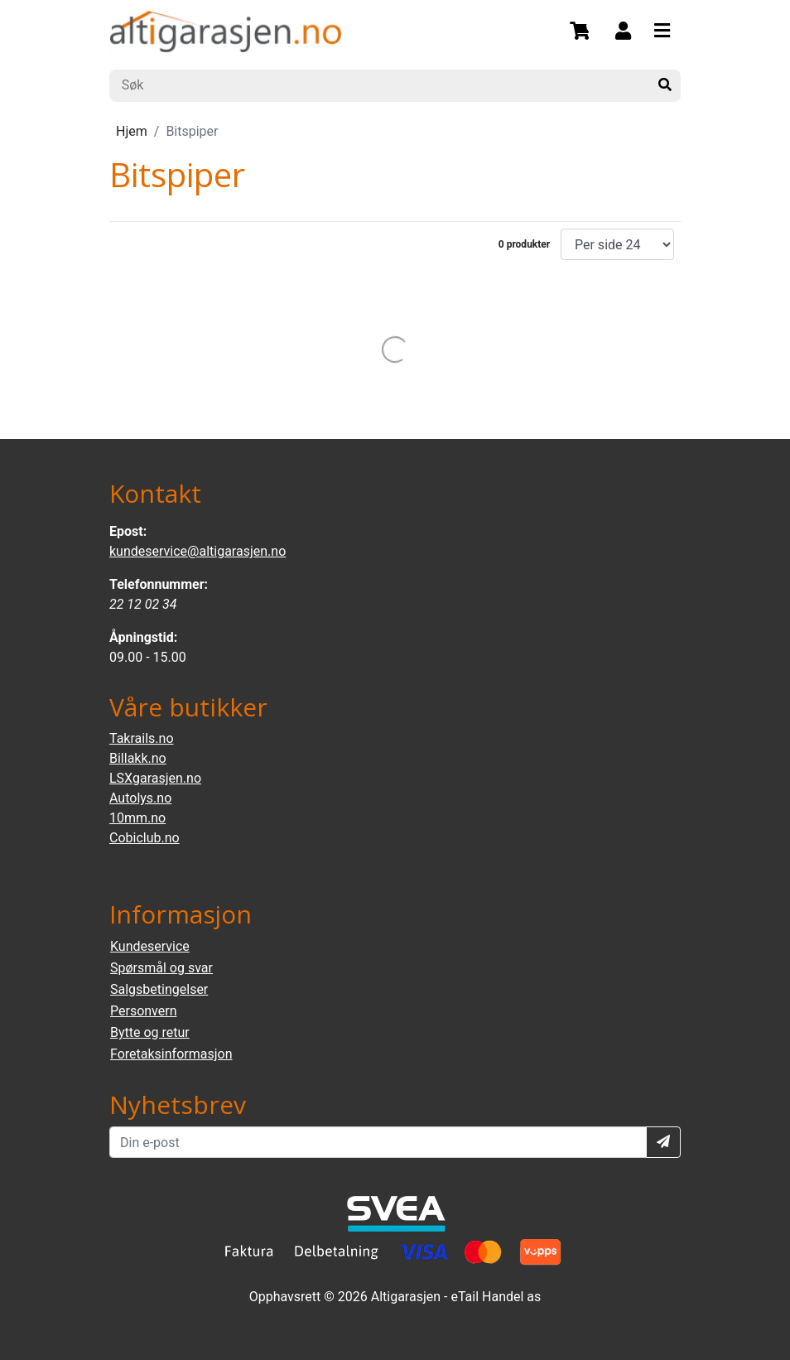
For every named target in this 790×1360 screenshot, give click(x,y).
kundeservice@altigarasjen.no (197, 551)
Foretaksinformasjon (171, 1054)
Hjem (131, 131)
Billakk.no (137, 758)
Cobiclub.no (144, 838)
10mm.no (137, 818)
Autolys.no (140, 798)
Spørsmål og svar (161, 968)
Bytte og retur (150, 1032)
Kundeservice (150, 946)
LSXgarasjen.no (155, 778)
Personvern (143, 1011)
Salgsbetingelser (159, 989)
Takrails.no (141, 738)
